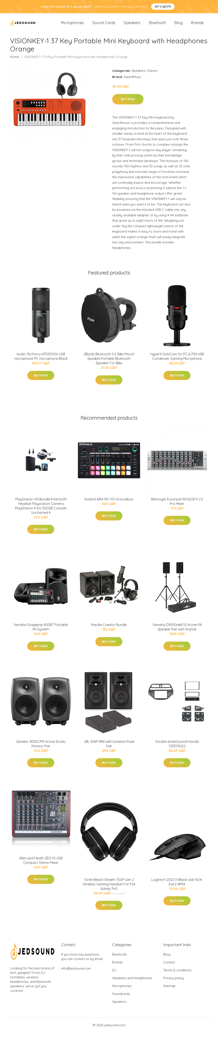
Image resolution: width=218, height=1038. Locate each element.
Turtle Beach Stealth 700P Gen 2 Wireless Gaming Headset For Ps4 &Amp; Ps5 (109, 889)
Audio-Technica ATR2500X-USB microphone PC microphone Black (40, 361)
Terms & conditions (177, 976)
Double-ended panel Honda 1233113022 (177, 749)
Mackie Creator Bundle (109, 630)
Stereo (152, 76)
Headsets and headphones (132, 984)
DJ (114, 976)
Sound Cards (103, 25)
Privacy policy (173, 984)
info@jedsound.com (76, 974)
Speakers (132, 25)
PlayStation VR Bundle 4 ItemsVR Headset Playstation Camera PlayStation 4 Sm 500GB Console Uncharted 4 (40, 511)
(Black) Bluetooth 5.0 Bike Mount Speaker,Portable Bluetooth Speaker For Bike (109, 364)
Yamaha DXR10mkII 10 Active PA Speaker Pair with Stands (177, 632)
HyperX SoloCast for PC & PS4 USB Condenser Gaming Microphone (177, 361)
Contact (169, 968)
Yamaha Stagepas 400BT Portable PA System (41, 632)
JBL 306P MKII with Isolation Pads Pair (109, 749)
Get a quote (163, 6)
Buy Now (128, 105)
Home (14, 62)
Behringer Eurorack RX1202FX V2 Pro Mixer (177, 506)
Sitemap (169, 991)
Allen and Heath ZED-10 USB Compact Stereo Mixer (41, 866)
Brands (197, 25)
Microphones (72, 25)
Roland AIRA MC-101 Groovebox (109, 504)
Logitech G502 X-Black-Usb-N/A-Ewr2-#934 (177, 887)
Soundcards (121, 999)
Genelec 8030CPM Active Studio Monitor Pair (41, 749)
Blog (178, 25)
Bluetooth (157, 25)
